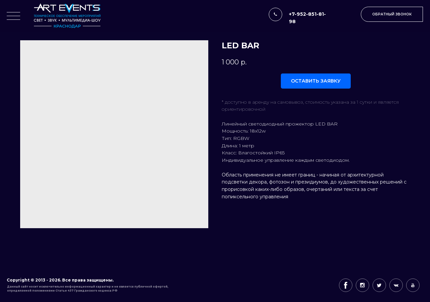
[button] (392, 14)
